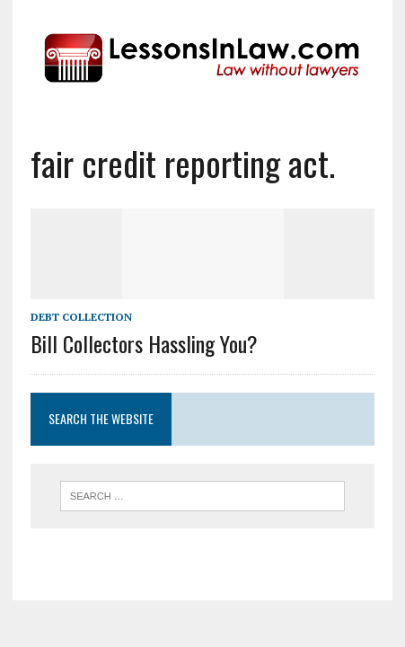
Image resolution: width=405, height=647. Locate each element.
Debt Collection (81, 317)
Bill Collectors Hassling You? (144, 343)
